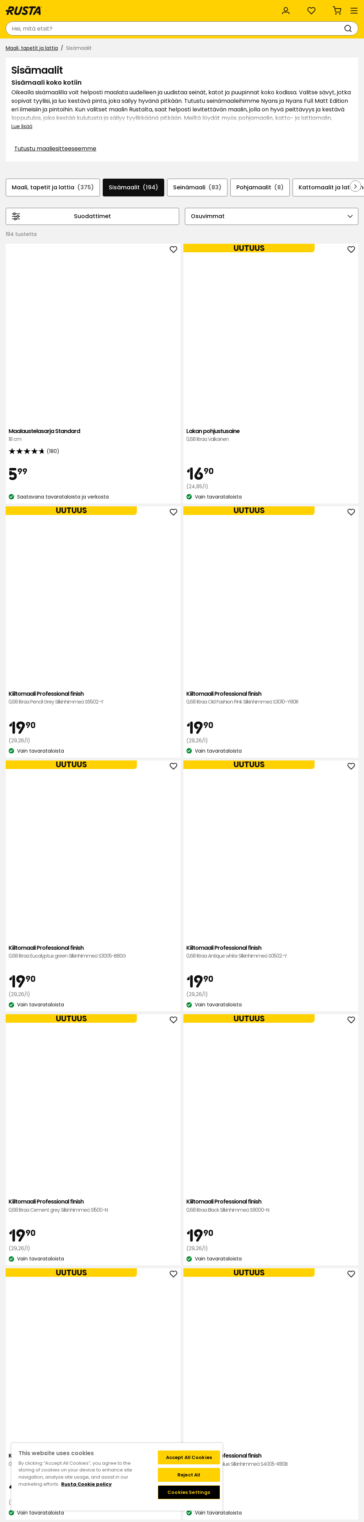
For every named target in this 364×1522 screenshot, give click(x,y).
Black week (252, 1407)
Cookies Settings (188, 1492)
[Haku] (171, 28)
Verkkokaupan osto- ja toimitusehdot (285, 1444)
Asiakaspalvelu (28, 7)
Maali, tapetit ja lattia (35, 66)
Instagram (197, 1437)
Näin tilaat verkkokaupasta (271, 1414)
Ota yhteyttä (49, 1407)
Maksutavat (253, 1422)
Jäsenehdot (199, 1422)
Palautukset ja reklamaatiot (273, 1437)
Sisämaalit (156, 231)
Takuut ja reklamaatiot (61, 1437)
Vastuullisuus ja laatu (90, 7)
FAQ (190, 1429)
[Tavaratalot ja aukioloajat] (222, 28)
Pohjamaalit (288, 231)
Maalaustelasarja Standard (115, 350)
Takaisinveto (48, 1422)
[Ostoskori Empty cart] (344, 28)
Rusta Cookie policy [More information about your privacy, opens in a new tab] (86, 1484)
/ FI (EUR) (331, 8)
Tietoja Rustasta (126, 1414)
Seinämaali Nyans (185, 1057)
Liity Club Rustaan (207, 1414)
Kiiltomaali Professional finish (255, 354)
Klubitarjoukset (203, 1407)
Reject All (188, 1474)
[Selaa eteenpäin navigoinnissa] (349, 238)
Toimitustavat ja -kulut (267, 1429)
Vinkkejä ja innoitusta (84, 49)
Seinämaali (223, 231)
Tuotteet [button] (25, 49)
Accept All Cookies (189, 1457)
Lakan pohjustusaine (185, 350)
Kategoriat (195, 7)
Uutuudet (137, 49)
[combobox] (116, 28)
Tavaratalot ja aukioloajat (137, 1407)
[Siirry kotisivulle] (33, 28)
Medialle (116, 1437)
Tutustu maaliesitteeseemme (72, 198)
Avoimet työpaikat (128, 1429)
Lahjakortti (45, 1429)
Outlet (170, 49)
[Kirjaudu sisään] (280, 28)
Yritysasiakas (149, 7)
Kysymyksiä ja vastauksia (64, 1414)
